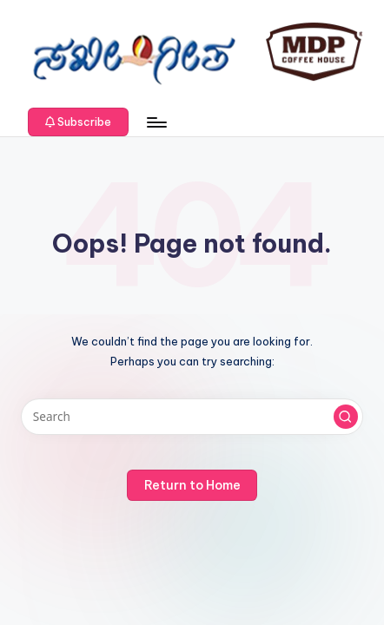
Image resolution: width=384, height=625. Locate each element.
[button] (78, 122)
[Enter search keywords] (192, 416)
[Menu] (155, 122)
